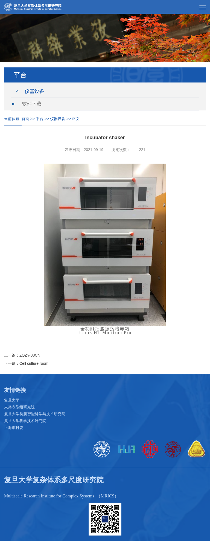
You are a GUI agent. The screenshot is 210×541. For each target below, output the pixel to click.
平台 (39, 118)
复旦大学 (11, 400)
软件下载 (32, 104)
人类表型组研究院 (19, 407)
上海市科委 (13, 427)
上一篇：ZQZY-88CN (22, 355)
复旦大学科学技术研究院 (25, 420)
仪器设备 (34, 91)
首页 (25, 118)
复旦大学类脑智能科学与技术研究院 (34, 414)
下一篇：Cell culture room (26, 363)
